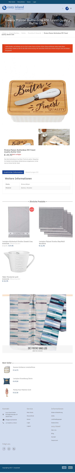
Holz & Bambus (14, 34)
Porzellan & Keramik (34, 34)
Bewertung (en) (15, 244)
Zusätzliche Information (13, 173)
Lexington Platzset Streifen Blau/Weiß (52, 242)
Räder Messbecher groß (10, 278)
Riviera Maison (25, 185)
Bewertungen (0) (31, 173)
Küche (23, 34)
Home (4, 34)
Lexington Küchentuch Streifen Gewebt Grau (17, 242)
